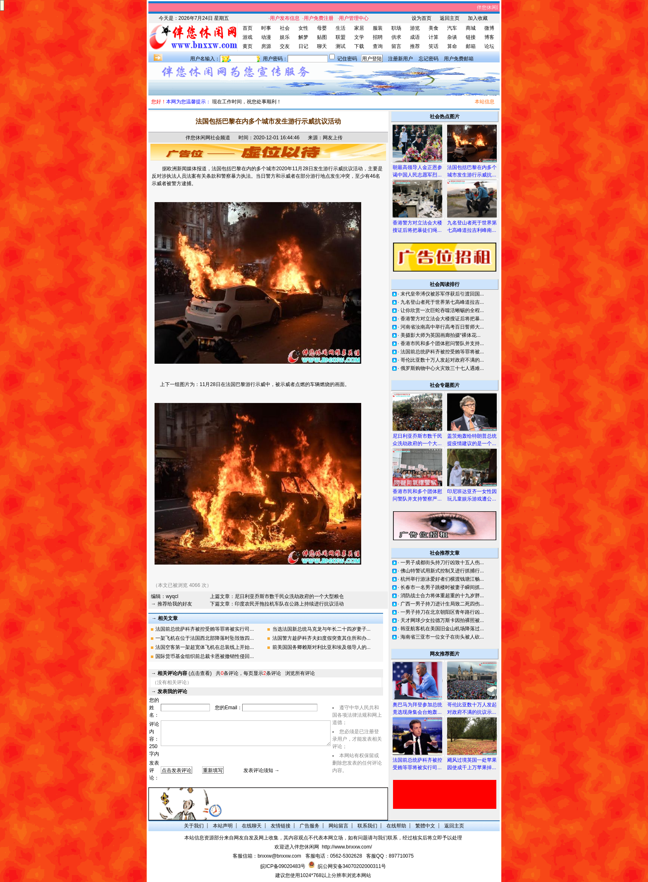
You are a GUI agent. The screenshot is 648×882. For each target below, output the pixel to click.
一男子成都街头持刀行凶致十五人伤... (442, 562)
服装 (378, 28)
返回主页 (450, 18)
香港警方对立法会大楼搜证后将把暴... (442, 319)
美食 (433, 28)
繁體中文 (425, 826)
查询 (378, 46)
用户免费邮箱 (459, 59)
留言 (396, 46)
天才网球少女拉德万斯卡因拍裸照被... (442, 620)
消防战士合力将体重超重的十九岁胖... (442, 595)
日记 (303, 46)
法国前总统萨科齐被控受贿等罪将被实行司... (204, 629)
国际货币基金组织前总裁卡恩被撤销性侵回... (204, 656)
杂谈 (452, 37)
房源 (266, 46)
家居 (359, 28)
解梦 (303, 37)
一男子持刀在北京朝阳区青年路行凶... (442, 612)
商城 (471, 28)
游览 (415, 28)
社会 (285, 28)
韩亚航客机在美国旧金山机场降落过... (442, 629)
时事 (266, 28)
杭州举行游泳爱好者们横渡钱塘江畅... (442, 579)
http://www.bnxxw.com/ (347, 847)
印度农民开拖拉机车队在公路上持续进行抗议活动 (289, 604)
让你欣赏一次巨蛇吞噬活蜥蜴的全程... (442, 310)
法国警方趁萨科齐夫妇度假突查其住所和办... (321, 638)
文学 (359, 37)
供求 (396, 37)
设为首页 (421, 18)
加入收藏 (478, 18)
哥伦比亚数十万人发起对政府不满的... (442, 360)
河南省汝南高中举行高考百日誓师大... (442, 327)
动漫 (266, 37)
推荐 (415, 46)
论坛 (489, 46)
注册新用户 (400, 59)
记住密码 (347, 59)
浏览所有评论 (300, 673)
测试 (340, 46)
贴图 (322, 37)
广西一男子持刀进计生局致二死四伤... (442, 604)
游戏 (248, 37)
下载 (359, 46)
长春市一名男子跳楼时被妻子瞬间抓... (442, 587)
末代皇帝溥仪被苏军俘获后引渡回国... (442, 294)
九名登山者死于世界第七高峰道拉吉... (442, 302)
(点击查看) (184, 673)
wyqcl (172, 596)
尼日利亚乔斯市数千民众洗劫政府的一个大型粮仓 (289, 596)
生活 (340, 28)
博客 (489, 37)
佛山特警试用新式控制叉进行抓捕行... (442, 571)
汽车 (452, 28)
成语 (415, 37)
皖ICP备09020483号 (282, 866)
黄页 (248, 46)
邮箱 (471, 46)
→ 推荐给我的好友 (171, 604)
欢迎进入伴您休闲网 (296, 847)
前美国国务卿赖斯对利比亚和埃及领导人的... (321, 647)
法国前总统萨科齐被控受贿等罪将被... (442, 352)
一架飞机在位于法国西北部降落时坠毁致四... (204, 638)
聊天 (322, 46)
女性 (303, 28)
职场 (396, 28)
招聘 (378, 37)
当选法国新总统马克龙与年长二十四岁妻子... (321, 629)
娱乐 (285, 37)
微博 (489, 28)
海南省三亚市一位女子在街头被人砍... (442, 637)
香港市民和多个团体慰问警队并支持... (442, 343)
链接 (471, 37)
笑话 (433, 46)
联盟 (340, 37)
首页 (248, 28)
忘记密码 (428, 59)
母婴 (322, 28)
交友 (285, 46)
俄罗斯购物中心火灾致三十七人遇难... (442, 368)
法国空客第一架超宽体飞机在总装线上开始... (204, 647)
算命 (452, 46)
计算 (433, 37)
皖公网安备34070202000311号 (352, 866)
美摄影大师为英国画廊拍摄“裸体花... (440, 335)
